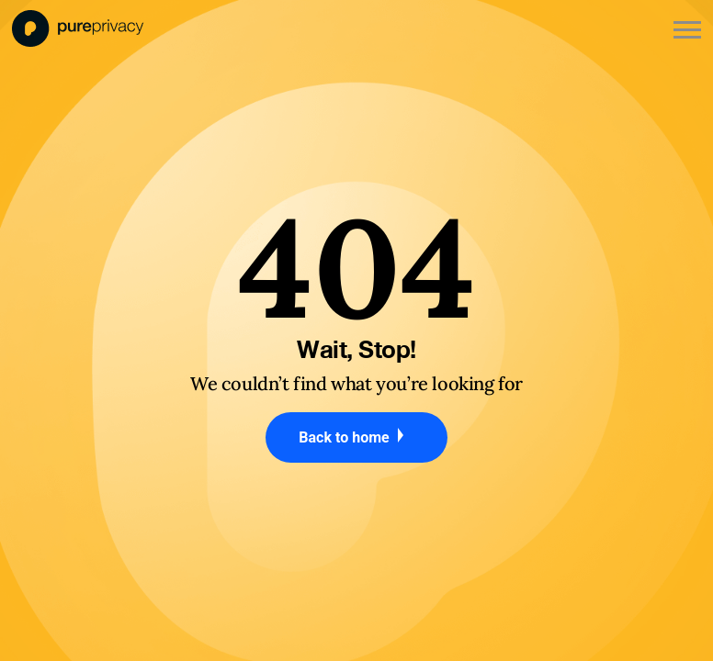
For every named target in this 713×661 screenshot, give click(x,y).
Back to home (356, 437)
